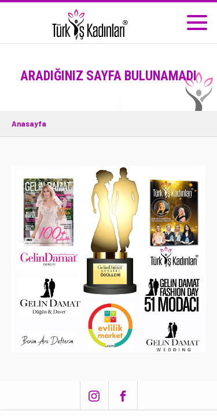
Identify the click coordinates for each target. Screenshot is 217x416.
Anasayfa (29, 124)
